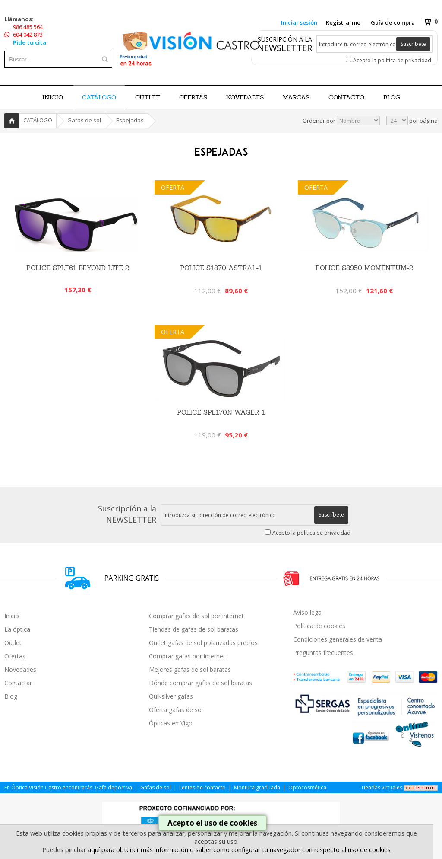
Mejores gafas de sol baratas (190, 669)
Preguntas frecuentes (323, 652)
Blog (10, 696)
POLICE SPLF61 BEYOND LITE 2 (77, 268)
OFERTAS (193, 97)
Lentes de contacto (202, 787)
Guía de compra (393, 22)
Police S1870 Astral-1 (221, 268)
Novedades (20, 669)
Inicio (52, 97)
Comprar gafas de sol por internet (196, 616)
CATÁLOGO (99, 97)
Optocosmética (307, 787)
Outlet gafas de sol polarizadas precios (203, 643)
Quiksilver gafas (171, 696)
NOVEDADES (245, 97)
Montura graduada (257, 787)
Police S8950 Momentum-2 (364, 268)
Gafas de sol (84, 120)
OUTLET (147, 97)
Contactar (18, 683)
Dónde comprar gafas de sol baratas (200, 683)
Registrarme (343, 22)
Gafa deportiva (113, 787)
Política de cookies (319, 626)
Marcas (296, 97)
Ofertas (14, 656)
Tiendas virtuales (381, 787)
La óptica (17, 629)
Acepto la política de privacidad (392, 60)
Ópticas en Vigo (171, 723)
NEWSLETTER (285, 48)
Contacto (346, 97)
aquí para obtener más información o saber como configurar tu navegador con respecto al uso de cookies (239, 850)
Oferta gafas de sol (176, 710)
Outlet (13, 643)
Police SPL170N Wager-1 (221, 412)
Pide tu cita (29, 42)
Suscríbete (413, 44)
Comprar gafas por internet (187, 656)
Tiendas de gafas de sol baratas (193, 629)
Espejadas (130, 120)
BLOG (391, 97)
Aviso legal (308, 612)
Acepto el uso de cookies (212, 823)
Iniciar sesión (299, 22)
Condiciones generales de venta (337, 639)
